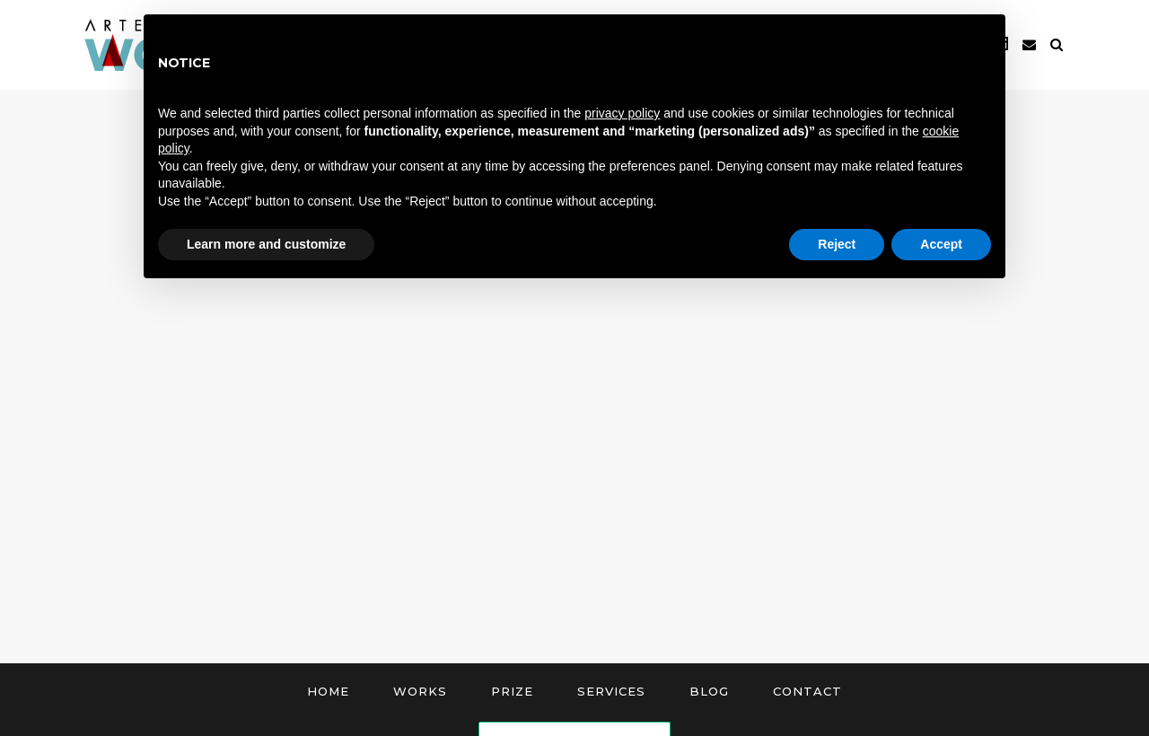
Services (611, 691)
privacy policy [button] (622, 113)
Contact (807, 691)
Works (420, 691)
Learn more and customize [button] (266, 244)
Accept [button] (941, 244)
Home (328, 691)
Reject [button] (836, 244)
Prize (512, 691)
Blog (709, 691)
